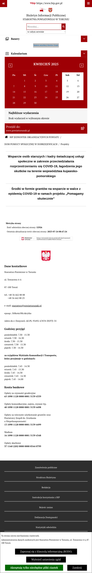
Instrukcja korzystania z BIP (46, 497)
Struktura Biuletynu (46, 477)
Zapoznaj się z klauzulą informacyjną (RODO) (46, 551)
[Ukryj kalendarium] (84, 53)
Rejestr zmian (46, 507)
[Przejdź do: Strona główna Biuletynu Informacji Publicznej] (6, 137)
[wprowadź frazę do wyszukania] (44, 26)
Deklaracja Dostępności (46, 517)
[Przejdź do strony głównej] (46, 15)
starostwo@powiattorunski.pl (27, 305)
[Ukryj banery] (84, 39)
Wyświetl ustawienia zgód (46, 559)
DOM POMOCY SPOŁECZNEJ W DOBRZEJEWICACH (30, 144)
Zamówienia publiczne (46, 467)
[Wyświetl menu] (88, 3)
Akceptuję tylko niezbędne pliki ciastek (34, 567)
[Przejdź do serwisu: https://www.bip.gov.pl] (46, 3)
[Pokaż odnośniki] (3, 3)
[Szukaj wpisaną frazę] (64, 26)
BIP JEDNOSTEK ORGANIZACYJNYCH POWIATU (34, 137)
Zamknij (77, 567)
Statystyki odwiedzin (46, 527)
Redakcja (46, 487)
